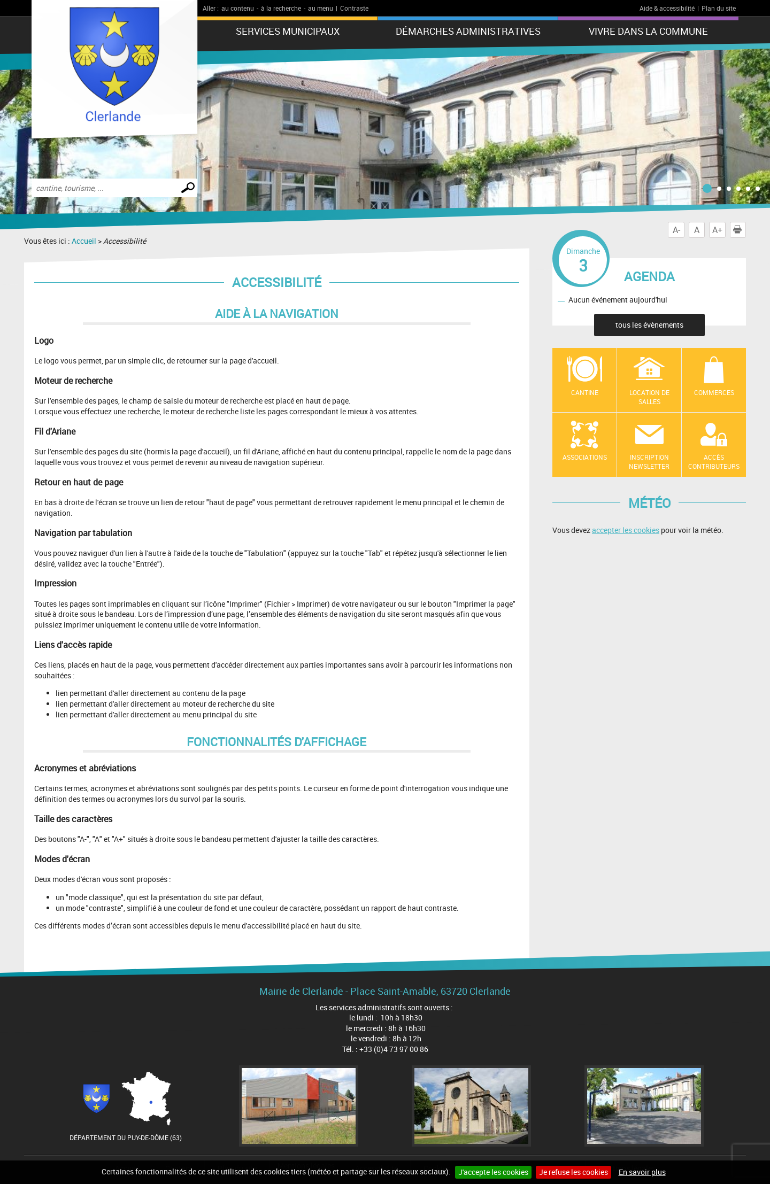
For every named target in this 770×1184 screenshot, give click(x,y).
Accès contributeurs (714, 461)
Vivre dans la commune (648, 31)
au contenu (237, 8)
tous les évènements (649, 325)
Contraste (354, 8)
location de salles (649, 397)
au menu (320, 8)
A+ (717, 230)
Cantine (584, 392)
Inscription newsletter (649, 461)
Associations (585, 457)
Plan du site (719, 8)
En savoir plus (642, 1172)
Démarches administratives (468, 31)
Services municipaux (288, 31)
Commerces (714, 392)
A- (676, 230)
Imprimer (739, 230)
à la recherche (281, 8)
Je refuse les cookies (573, 1172)
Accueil (84, 241)
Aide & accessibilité (667, 8)
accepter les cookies (625, 530)
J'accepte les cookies (493, 1172)
